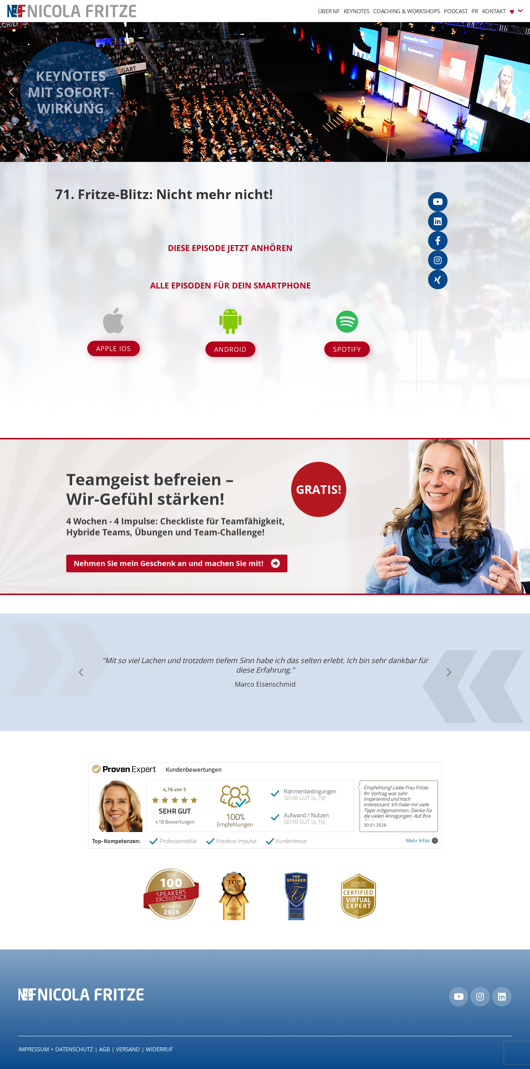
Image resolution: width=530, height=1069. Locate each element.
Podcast (455, 11)
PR (474, 11)
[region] (265, 92)
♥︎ (516, 10)
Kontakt (494, 11)
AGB (104, 1049)
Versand (128, 1049)
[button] (11, 92)
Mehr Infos (422, 841)
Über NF (329, 11)
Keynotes (357, 11)
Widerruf (159, 1049)
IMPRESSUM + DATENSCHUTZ (55, 1049)
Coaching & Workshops (406, 11)
